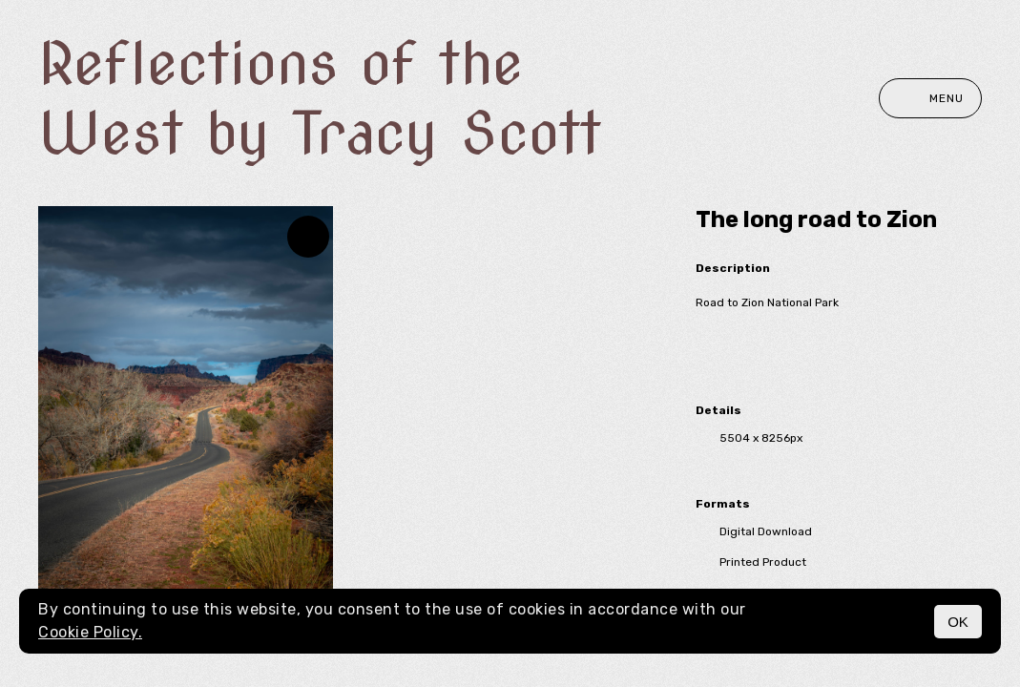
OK (957, 622)
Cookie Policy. (90, 632)
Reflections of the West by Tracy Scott (319, 98)
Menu (930, 98)
